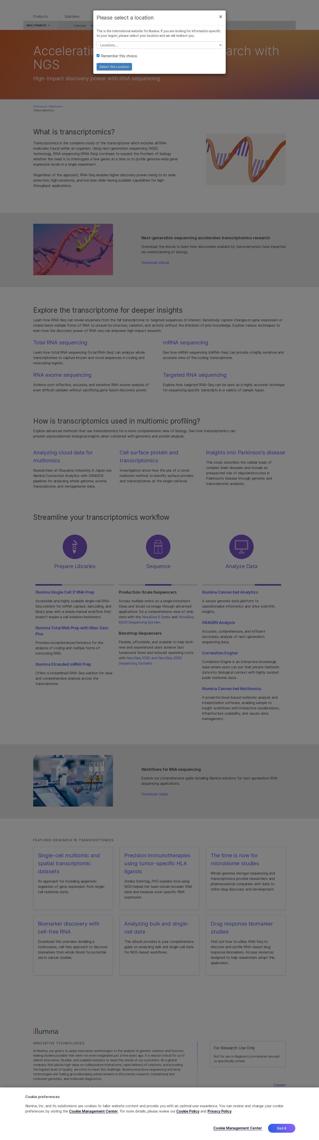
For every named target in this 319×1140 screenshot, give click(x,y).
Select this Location (114, 70)
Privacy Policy (219, 1111)
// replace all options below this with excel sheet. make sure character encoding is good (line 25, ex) (159, 48)
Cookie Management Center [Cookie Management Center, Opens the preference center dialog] (237, 1128)
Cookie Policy (187, 1111)
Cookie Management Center (93, 1111)
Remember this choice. (117, 59)
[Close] (220, 19)
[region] (159, 1113)
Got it (281, 1128)
